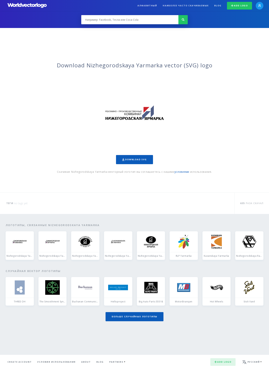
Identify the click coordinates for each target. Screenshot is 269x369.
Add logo (239, 5)
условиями (181, 171)
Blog (217, 5)
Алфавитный (147, 5)
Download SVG (134, 159)
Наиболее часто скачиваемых (186, 5)
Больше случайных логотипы (134, 316)
